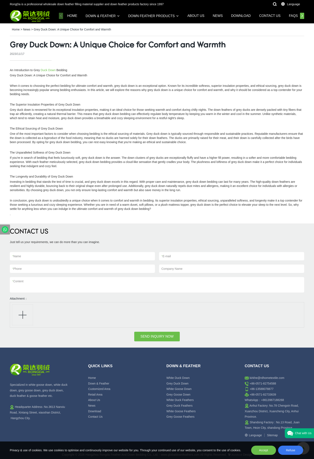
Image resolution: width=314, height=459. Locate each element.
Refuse (290, 450)
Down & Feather (101, 16)
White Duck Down (178, 378)
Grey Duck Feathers (179, 405)
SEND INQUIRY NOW (157, 336)
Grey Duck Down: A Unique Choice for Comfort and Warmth (72, 29)
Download (241, 16)
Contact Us (270, 16)
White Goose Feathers (181, 411)
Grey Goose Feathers (180, 416)
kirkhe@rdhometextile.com (267, 378)
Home (72, 16)
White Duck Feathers (180, 400)
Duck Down (48, 70)
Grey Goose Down (178, 394)
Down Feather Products (151, 16)
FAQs (293, 16)
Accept (263, 450)
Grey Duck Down (177, 383)
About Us (195, 16)
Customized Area (99, 389)
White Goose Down (179, 389)
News (218, 16)
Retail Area (95, 394)
